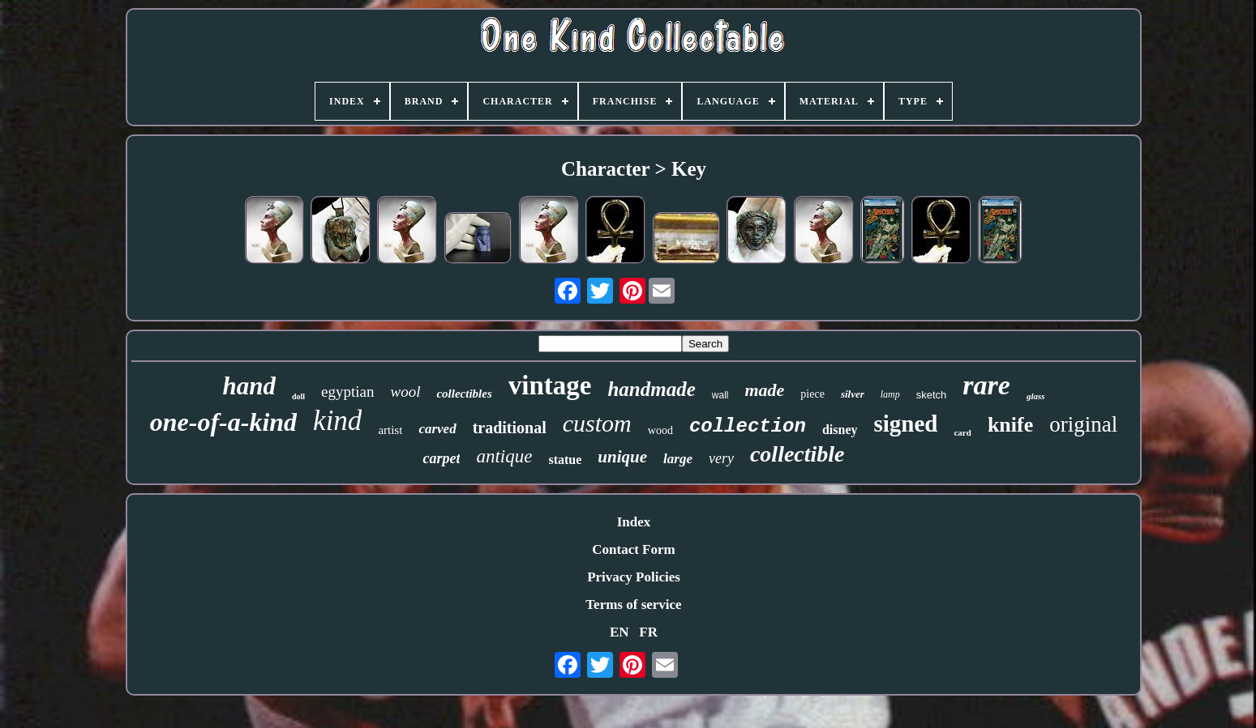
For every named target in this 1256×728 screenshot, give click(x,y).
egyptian (347, 391)
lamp (890, 394)
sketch (931, 395)
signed (906, 423)
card (962, 432)
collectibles (463, 393)
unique (622, 456)
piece (812, 394)
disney (840, 429)
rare (986, 385)
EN (619, 632)
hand (248, 386)
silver (852, 394)
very (721, 458)
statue (564, 459)
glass (1036, 396)
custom (597, 423)
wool (406, 391)
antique (504, 456)
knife (1010, 424)
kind (337, 420)
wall (720, 395)
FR (648, 632)
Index (634, 522)
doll (298, 396)
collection (747, 426)
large (677, 458)
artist (390, 430)
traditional (510, 427)
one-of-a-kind (223, 421)
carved (437, 428)
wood (660, 430)
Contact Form (633, 549)
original (1083, 424)
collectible (797, 453)
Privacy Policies (633, 577)
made (764, 390)
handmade (651, 389)
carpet (441, 458)
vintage (550, 385)
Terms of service (633, 604)
